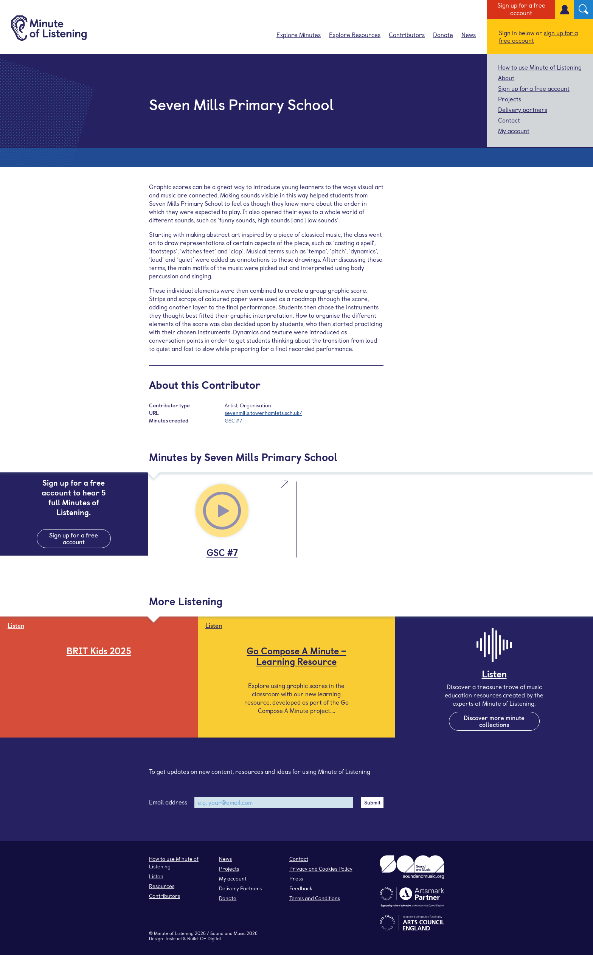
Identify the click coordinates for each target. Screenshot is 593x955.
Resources (161, 886)
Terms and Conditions (314, 898)
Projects (509, 98)
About (506, 77)
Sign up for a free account (521, 8)
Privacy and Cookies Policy (320, 869)
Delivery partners (522, 109)
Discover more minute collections (494, 721)
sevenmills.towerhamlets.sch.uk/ (263, 413)
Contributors (407, 34)
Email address (168, 801)
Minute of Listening (174, 933)
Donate (443, 34)
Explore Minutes (298, 34)
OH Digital (210, 938)
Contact (509, 119)
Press (296, 878)
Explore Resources (354, 34)
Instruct (173, 938)
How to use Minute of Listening (540, 66)
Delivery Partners (240, 888)
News (468, 34)
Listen (156, 876)
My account (513, 130)
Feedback (300, 888)
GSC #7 (233, 420)
